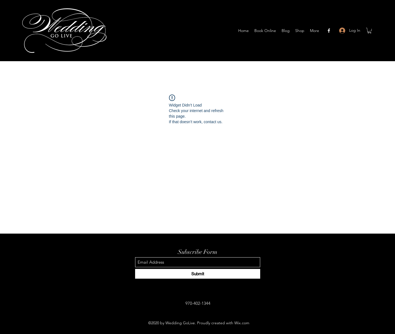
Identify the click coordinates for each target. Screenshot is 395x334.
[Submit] (197, 274)
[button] (369, 30)
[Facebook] (329, 30)
